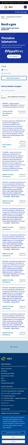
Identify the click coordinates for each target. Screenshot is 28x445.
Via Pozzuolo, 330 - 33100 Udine (15, 391)
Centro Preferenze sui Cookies (13, 432)
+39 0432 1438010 (16, 393)
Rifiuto (13, 437)
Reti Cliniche (4, 371)
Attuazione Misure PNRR (7, 383)
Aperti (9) (6, 70)
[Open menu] (2, 7)
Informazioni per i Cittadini (7, 373)
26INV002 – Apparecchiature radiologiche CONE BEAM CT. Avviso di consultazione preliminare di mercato (13, 105)
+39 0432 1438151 (9, 398)
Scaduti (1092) (7, 73)
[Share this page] (14, 346)
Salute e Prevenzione (6, 368)
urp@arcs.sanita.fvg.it (20, 398)
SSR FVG (3, 380)
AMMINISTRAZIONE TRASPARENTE (10, 413)
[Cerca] (25, 7)
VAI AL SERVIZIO (14, 56)
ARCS (2, 378)
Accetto (13, 441)
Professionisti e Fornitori (7, 376)
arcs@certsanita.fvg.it (9, 396)
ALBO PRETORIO (5, 409)
